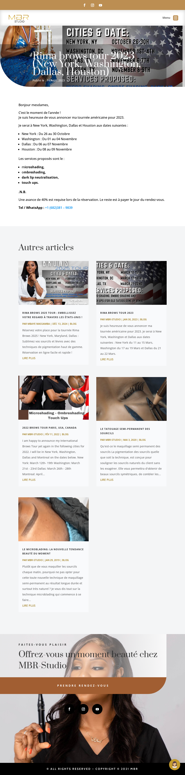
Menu (170, 18)
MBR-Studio (35, 434)
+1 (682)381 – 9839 (59, 207)
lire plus (28, 358)
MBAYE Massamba (39, 323)
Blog (73, 323)
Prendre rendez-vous (68, 685)
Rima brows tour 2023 (117, 313)
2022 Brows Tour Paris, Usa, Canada (49, 427)
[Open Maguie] (174, 764)
